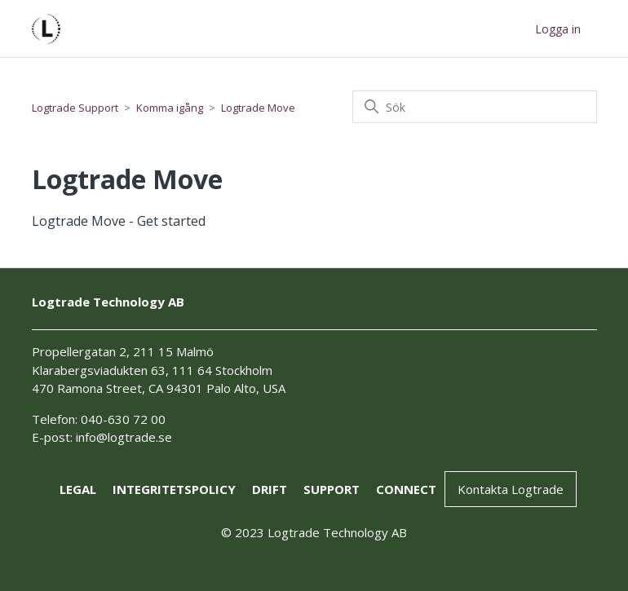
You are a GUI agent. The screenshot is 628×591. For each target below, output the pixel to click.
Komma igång (169, 107)
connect (406, 489)
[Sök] (474, 106)
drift (269, 489)
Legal (78, 489)
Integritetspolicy (174, 489)
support (331, 489)
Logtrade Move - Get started (119, 221)
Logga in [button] (558, 29)
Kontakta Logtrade (511, 489)
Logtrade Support (75, 107)
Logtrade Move (258, 107)
